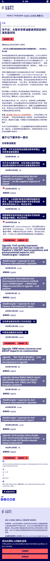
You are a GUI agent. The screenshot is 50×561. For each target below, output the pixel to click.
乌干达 (6, 478)
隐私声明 (26, 520)
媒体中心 (19, 520)
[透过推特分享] (5, 499)
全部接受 (25, 551)
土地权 (11, 486)
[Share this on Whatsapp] (2, 499)
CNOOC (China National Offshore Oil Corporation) (15, 464)
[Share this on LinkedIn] (8, 499)
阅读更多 (8, 39)
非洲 (4, 478)
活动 (6, 520)
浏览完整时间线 (9, 240)
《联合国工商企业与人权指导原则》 (18, 114)
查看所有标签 (9, 492)
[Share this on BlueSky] (11, 499)
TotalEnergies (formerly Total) (35, 464)
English (27, 15)
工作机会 (12, 520)
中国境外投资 (20, 484)
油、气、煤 (5, 472)
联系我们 (33, 520)
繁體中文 (40, 15)
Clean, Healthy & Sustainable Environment (34, 484)
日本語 (33, 15)
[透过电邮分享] (14, 499)
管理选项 (25, 556)
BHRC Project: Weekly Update (10, 484)
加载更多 (21, 240)
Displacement (6, 486)
